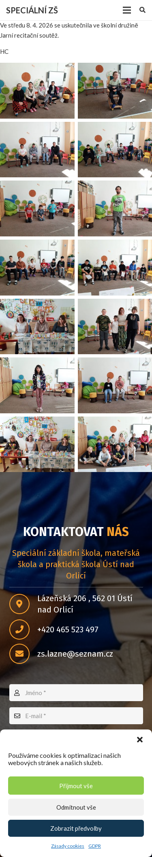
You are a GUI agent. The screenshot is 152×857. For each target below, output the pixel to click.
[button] (140, 740)
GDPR (94, 846)
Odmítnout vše (76, 807)
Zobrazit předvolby (76, 828)
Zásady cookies (67, 846)
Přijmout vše (76, 785)
